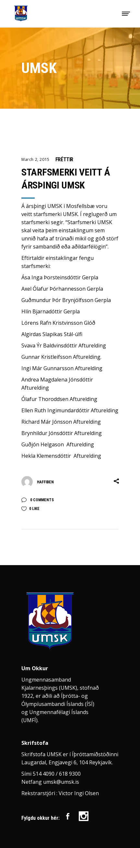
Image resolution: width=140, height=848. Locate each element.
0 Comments (41, 500)
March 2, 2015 (35, 159)
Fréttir (64, 159)
